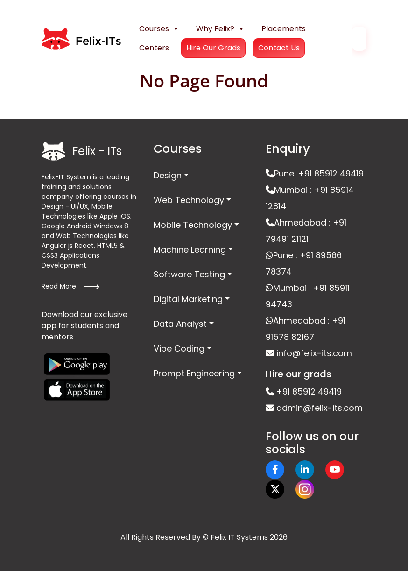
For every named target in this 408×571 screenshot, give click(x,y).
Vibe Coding (179, 348)
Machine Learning (190, 249)
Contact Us (279, 47)
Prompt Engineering (194, 373)
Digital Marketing (188, 299)
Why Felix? (220, 29)
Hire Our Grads (213, 47)
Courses (159, 29)
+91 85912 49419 (304, 391)
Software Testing (189, 274)
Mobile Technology (193, 225)
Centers (154, 47)
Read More (71, 287)
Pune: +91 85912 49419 (315, 173)
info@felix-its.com (309, 353)
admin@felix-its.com (314, 408)
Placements (283, 28)
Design (168, 175)
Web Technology (189, 200)
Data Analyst (180, 324)
